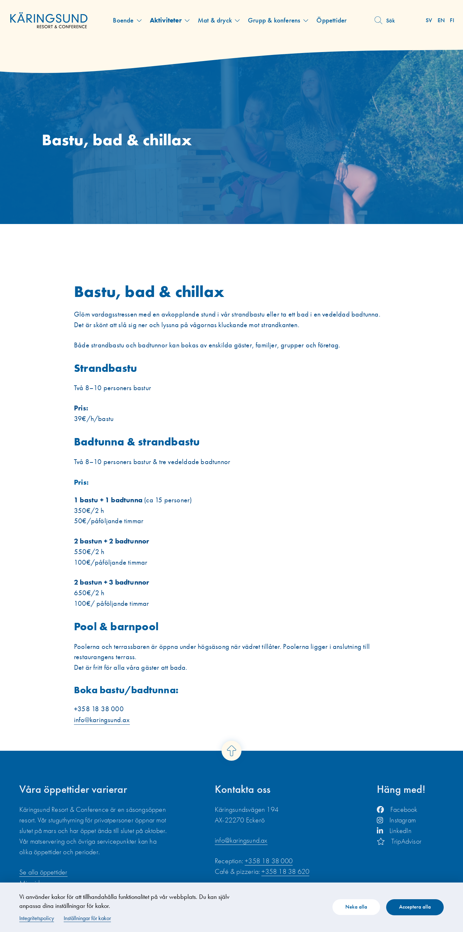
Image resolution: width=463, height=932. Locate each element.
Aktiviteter (165, 20)
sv (429, 20)
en (441, 20)
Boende (123, 20)
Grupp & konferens (274, 20)
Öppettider (331, 20)
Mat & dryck (215, 20)
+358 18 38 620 (285, 872)
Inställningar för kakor (87, 918)
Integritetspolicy (36, 918)
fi (452, 20)
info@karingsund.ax (102, 721)
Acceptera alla (415, 906)
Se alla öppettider (43, 873)
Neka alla (355, 906)
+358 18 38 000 (269, 861)
